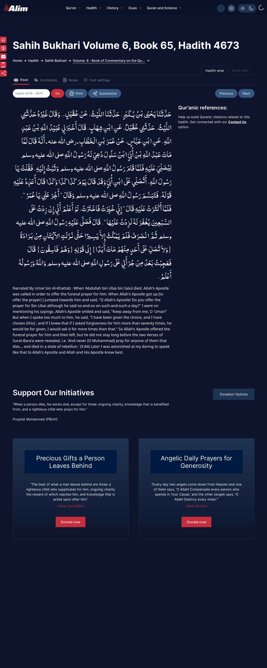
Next (246, 93)
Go (57, 93)
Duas (135, 8)
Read (21, 80)
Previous (226, 93)
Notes (70, 80)
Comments (45, 80)
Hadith (93, 8)
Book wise (240, 70)
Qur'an (73, 8)
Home (17, 60)
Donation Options (234, 394)
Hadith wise (214, 70)
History (115, 8)
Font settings (97, 80)
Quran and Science (164, 8)
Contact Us (237, 122)
